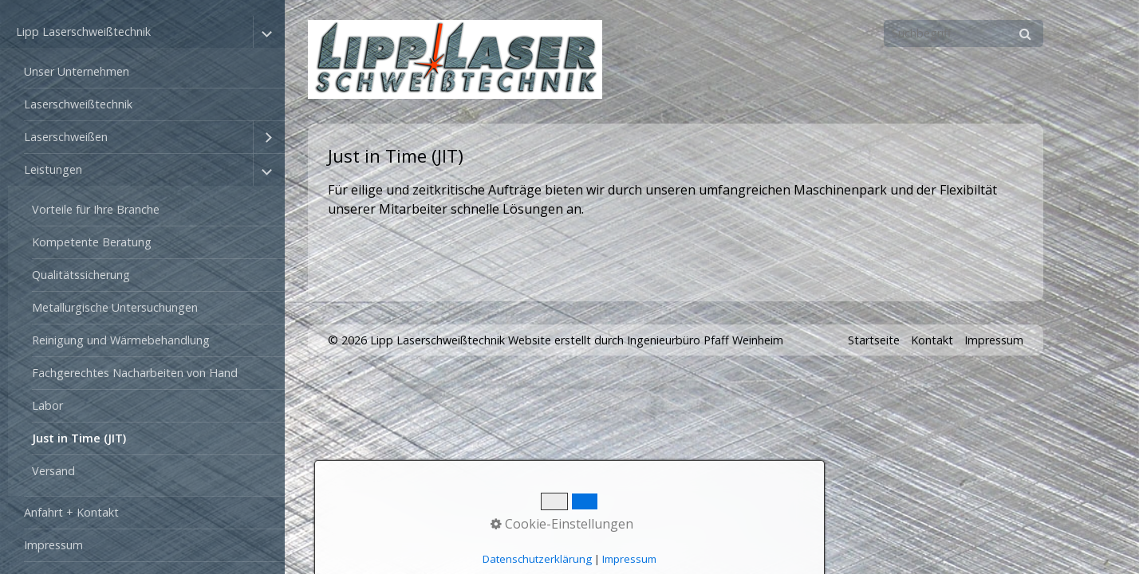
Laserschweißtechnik (78, 104)
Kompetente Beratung (92, 242)
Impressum (53, 544)
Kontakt (932, 340)
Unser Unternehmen (76, 71)
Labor (47, 405)
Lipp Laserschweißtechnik (83, 31)
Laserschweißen (66, 136)
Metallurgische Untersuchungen (115, 307)
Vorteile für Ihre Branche (96, 209)
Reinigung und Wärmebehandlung (121, 340)
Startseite (874, 340)
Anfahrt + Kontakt (71, 512)
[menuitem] (146, 72)
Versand (53, 470)
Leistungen (53, 169)
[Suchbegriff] (963, 33)
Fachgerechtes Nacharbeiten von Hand (135, 372)
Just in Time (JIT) (79, 438)
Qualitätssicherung (81, 274)
